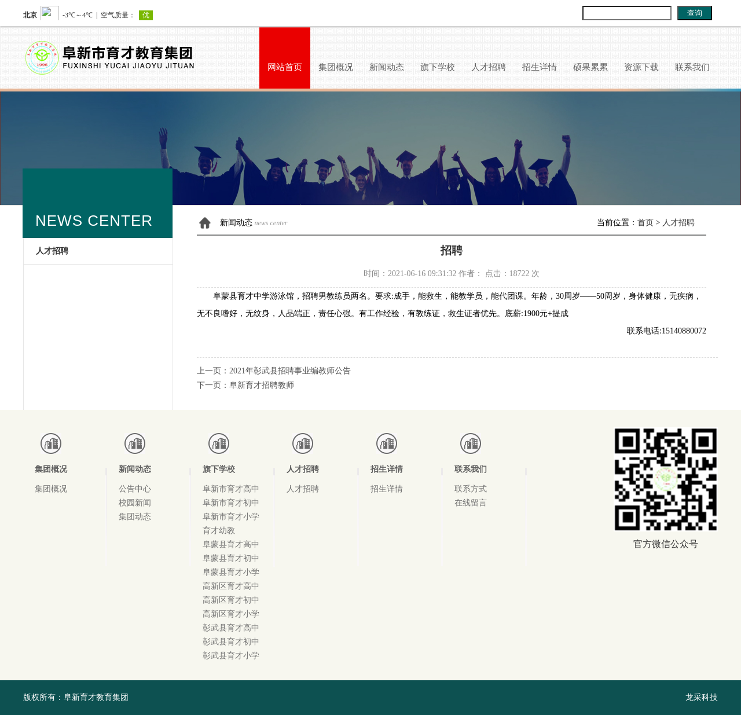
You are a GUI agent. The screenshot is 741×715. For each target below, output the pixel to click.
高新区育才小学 (231, 614)
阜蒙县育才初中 (231, 558)
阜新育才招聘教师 (261, 385)
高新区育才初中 (231, 600)
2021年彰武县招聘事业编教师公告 (290, 370)
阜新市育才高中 (231, 489)
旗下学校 (437, 67)
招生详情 (539, 67)
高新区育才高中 (231, 586)
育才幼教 (219, 530)
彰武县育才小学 (231, 655)
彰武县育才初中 (231, 641)
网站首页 (284, 67)
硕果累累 (590, 67)
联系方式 (470, 489)
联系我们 (692, 67)
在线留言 (470, 502)
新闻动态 (386, 67)
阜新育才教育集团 (96, 697)
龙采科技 (701, 697)
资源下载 (641, 67)
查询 (694, 13)
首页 (645, 222)
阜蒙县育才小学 (231, 572)
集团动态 (135, 516)
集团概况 (335, 67)
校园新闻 (135, 502)
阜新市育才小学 (231, 516)
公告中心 (135, 489)
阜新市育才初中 (231, 502)
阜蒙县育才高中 (231, 544)
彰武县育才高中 (231, 628)
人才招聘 (488, 67)
